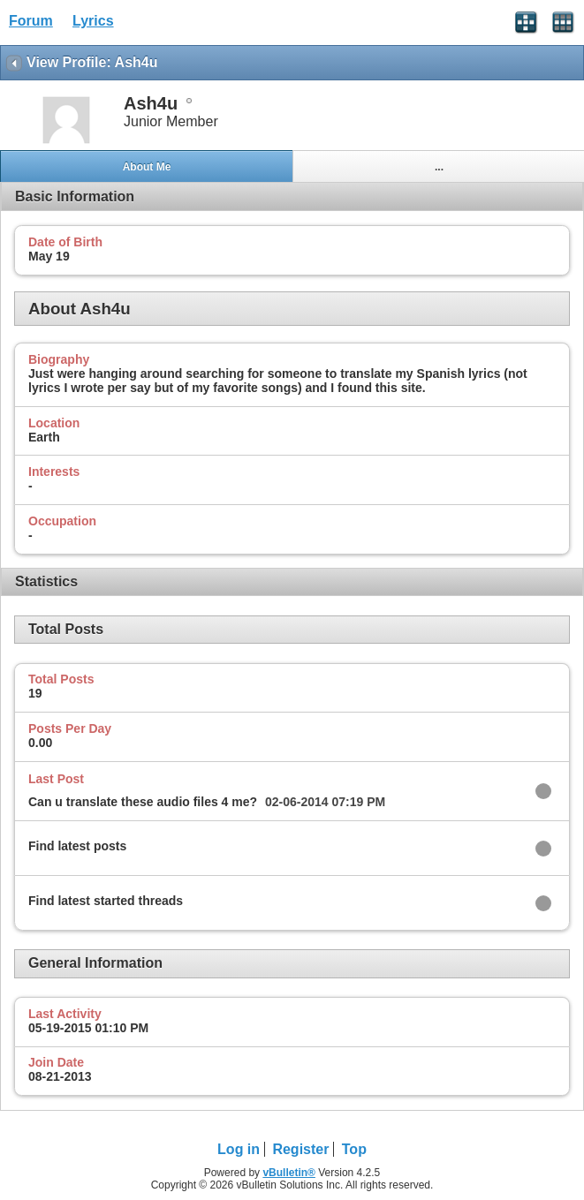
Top (354, 1149)
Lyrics (93, 20)
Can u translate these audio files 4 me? (142, 802)
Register (300, 1149)
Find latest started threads (105, 901)
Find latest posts (77, 846)
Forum (31, 20)
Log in (238, 1149)
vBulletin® (288, 1172)
